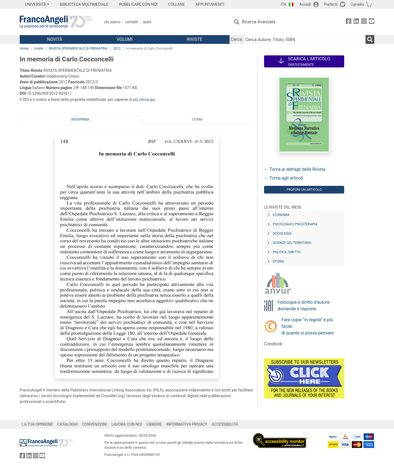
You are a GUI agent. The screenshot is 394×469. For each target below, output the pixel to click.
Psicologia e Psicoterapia (295, 224)
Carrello (357, 4)
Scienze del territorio (292, 243)
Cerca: (237, 39)
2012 (117, 48)
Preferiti (331, 4)
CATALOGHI (67, 424)
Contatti (131, 22)
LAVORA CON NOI (126, 424)
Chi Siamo (112, 22)
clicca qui (147, 99)
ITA (283, 4)
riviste (38, 48)
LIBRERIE (154, 424)
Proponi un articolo (304, 190)
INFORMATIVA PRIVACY (186, 424)
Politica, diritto (286, 252)
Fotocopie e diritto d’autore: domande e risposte (304, 305)
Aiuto (147, 22)
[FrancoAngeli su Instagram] (364, 22)
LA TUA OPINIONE (37, 424)
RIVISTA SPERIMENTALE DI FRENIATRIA (78, 48)
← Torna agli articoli (283, 178)
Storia (278, 261)
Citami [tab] (197, 119)
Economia (281, 215)
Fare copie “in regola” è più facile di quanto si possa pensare (308, 326)
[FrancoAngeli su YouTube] (371, 22)
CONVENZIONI (94, 424)
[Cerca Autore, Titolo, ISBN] (305, 39)
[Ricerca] (370, 39)
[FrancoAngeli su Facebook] (348, 22)
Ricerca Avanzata (259, 21)
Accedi (305, 4)
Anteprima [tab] (80, 119)
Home (24, 48)
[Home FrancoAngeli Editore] (56, 22)
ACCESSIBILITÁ (225, 424)
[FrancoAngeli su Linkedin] (356, 22)
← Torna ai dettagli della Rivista (294, 169)
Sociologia (282, 233)
